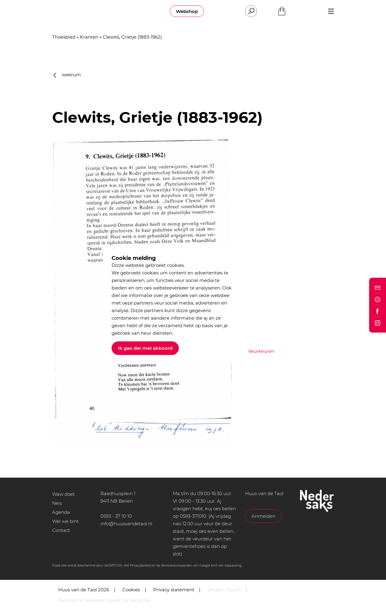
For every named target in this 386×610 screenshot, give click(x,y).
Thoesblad (63, 37)
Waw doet (63, 494)
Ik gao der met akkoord (145, 348)
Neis (57, 503)
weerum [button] (67, 74)
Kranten (89, 37)
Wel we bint (65, 521)
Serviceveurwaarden (176, 565)
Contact (61, 530)
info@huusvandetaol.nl (126, 523)
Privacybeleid (140, 565)
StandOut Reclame (128, 600)
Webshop (187, 11)
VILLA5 (233, 590)
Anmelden (263, 516)
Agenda (61, 512)
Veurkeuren (261, 351)
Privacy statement (173, 590)
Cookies (131, 590)
